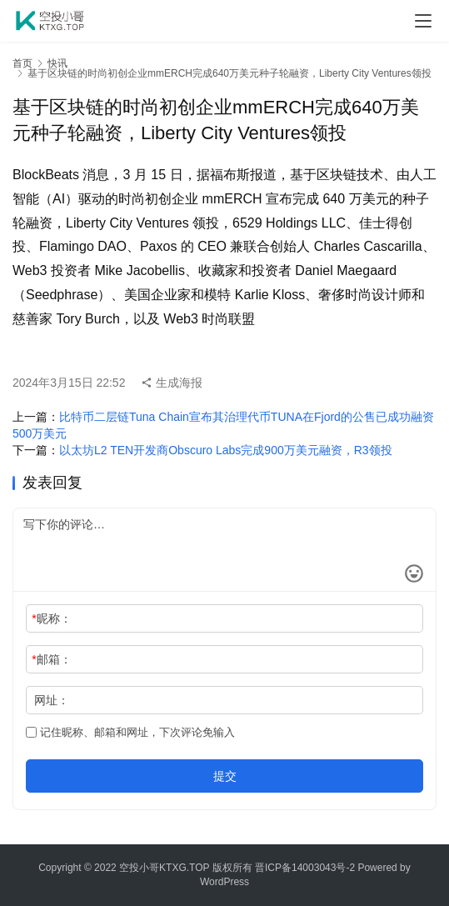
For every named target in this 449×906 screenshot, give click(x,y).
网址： (51, 700)
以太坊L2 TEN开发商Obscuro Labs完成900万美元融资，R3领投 (225, 450)
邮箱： (51, 659)
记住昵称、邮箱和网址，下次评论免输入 (130, 732)
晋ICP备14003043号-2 (305, 867)
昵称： (51, 618)
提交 (225, 776)
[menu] (423, 21)
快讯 (57, 63)
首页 (22, 63)
